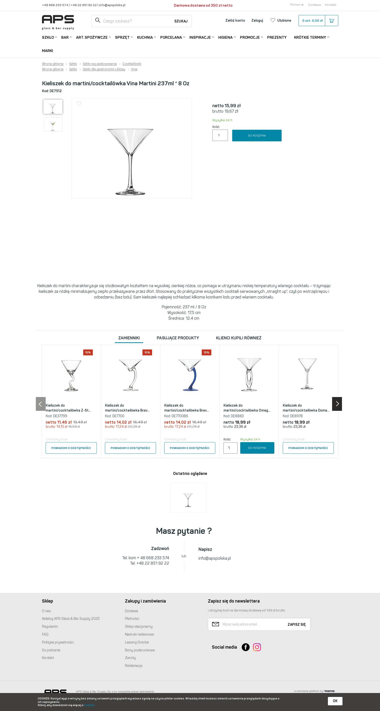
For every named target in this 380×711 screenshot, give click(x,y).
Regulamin (50, 626)
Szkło (48, 37)
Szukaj (181, 21)
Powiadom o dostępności (71, 448)
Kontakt (330, 5)
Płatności (132, 619)
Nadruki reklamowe (139, 634)
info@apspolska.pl (111, 5)
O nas (46, 611)
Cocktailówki (131, 64)
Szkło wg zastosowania (100, 64)
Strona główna (52, 64)
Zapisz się (297, 625)
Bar (65, 37)
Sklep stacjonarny (139, 626)
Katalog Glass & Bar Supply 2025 (71, 619)
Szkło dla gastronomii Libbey (104, 69)
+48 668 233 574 (55, 5)
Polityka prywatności (58, 642)
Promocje (250, 37)
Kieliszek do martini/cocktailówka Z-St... (68, 408)
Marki (47, 51)
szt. (318, 20)
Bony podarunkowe (140, 650)
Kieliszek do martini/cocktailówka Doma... (306, 408)
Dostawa (314, 5)
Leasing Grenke (137, 642)
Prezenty (277, 37)
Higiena (225, 37)
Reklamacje (133, 666)
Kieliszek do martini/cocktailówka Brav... (127, 408)
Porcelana (171, 37)
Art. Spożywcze (92, 37)
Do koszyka (257, 135)
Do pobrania (51, 650)
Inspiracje (200, 37)
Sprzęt (122, 37)
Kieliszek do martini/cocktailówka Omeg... (246, 408)
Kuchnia (145, 37)
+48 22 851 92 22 (84, 5)
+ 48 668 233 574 (153, 557)
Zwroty (130, 658)
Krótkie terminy (310, 37)
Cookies (89, 705)
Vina (134, 69)
